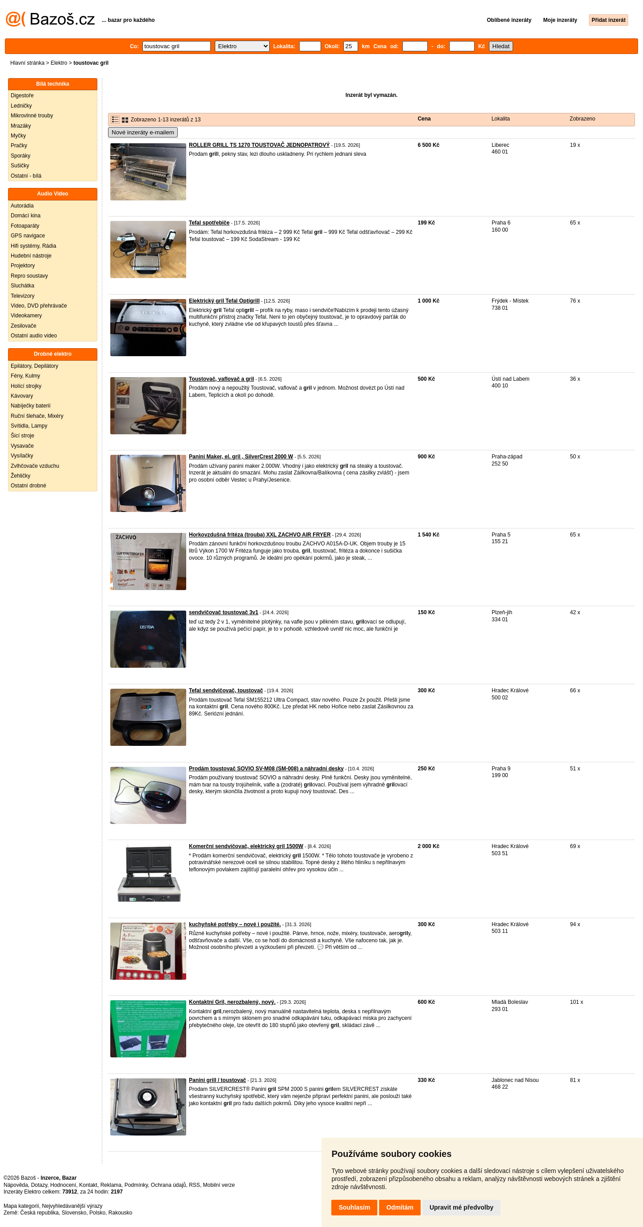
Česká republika (39, 1213)
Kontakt (88, 1185)
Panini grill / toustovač (217, 1080)
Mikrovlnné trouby (32, 115)
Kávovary (22, 396)
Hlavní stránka (27, 63)
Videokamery (26, 315)
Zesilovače (23, 326)
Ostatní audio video (34, 336)
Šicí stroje (22, 436)
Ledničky (21, 106)
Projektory (23, 265)
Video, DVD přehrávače (39, 306)
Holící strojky (26, 386)
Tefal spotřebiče (209, 223)
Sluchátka (22, 286)
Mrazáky (21, 126)
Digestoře (22, 95)
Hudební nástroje (31, 256)
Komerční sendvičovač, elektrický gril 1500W (246, 846)
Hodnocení (63, 1185)
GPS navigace (28, 236)
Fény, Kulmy (25, 376)
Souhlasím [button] (354, 1207)
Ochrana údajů (168, 1185)
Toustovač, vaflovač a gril (221, 379)
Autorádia (22, 206)
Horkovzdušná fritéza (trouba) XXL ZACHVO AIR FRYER (260, 535)
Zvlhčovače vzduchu (35, 466)
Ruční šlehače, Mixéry (37, 416)
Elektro (58, 63)
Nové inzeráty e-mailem (143, 132)
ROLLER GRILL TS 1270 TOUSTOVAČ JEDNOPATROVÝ (259, 145)
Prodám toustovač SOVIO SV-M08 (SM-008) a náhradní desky (266, 768)
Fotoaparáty (25, 226)
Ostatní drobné (28, 485)
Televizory (22, 296)
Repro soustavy (29, 276)
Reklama (110, 1185)
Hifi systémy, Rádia (33, 246)
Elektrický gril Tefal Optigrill (224, 301)
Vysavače (22, 446)
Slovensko (74, 1213)
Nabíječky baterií (30, 406)
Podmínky (136, 1185)
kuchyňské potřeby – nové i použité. (235, 924)
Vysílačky (22, 456)
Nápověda (16, 1185)
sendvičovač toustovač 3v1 (223, 612)
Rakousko (120, 1213)
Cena (424, 119)
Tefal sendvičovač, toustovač (226, 690)
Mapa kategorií (21, 1206)
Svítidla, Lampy (29, 426)
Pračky (19, 145)
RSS (194, 1185)
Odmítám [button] (399, 1207)
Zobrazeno (582, 119)
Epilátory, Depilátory (34, 366)
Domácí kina (26, 215)
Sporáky (20, 156)
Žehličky (20, 476)
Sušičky (20, 165)
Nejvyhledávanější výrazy (72, 1206)
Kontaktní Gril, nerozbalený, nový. (232, 1002)
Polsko (97, 1213)
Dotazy (39, 1185)
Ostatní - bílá (26, 176)
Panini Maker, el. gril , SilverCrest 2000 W (241, 456)
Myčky (18, 136)
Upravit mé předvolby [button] (461, 1207)
